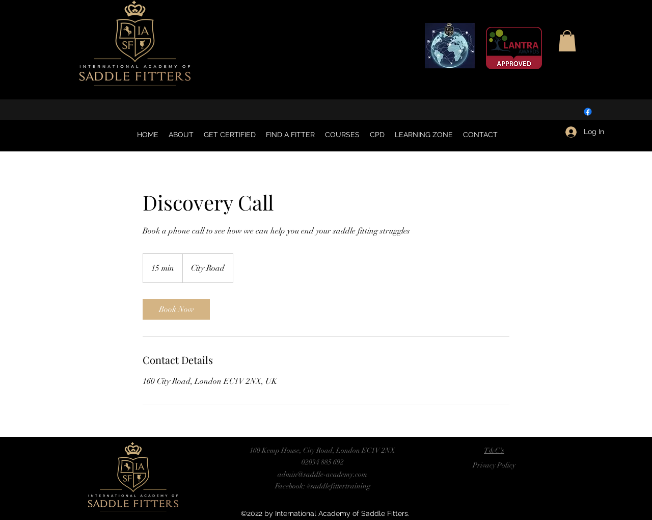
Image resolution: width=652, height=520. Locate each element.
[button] (567, 40)
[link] (176, 309)
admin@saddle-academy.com (322, 474)
